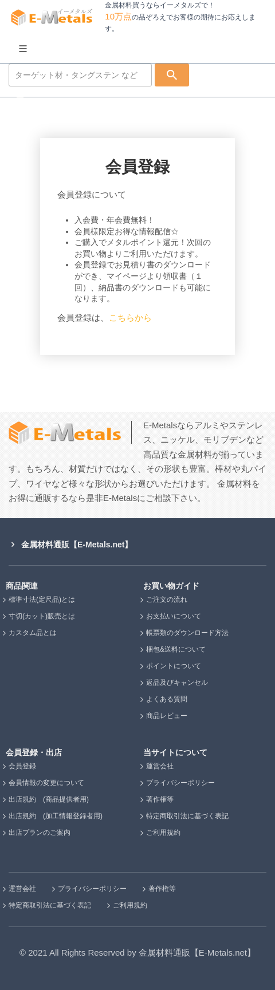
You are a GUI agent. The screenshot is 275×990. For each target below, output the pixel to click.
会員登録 (22, 766)
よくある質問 (166, 699)
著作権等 (160, 799)
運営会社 (160, 766)
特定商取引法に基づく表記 (187, 816)
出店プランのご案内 (39, 833)
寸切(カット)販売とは (42, 616)
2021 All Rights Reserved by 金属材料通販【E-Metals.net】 (142, 952)
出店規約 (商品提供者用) (49, 799)
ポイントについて (173, 666)
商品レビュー (166, 716)
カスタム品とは (33, 633)
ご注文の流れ (166, 599)
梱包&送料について (176, 649)
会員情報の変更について (46, 783)
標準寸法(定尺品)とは (42, 599)
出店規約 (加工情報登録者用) (56, 816)
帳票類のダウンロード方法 (187, 633)
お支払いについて (173, 616)
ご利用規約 (163, 833)
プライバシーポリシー (180, 783)
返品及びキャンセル (177, 683)
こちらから (134, 317)
